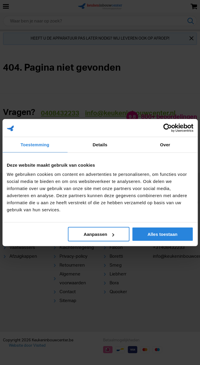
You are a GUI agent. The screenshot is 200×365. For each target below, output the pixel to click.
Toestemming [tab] (35, 144)
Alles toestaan (163, 234)
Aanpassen (99, 234)
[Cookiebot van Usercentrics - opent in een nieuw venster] (167, 127)
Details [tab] (100, 144)
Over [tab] (165, 144)
